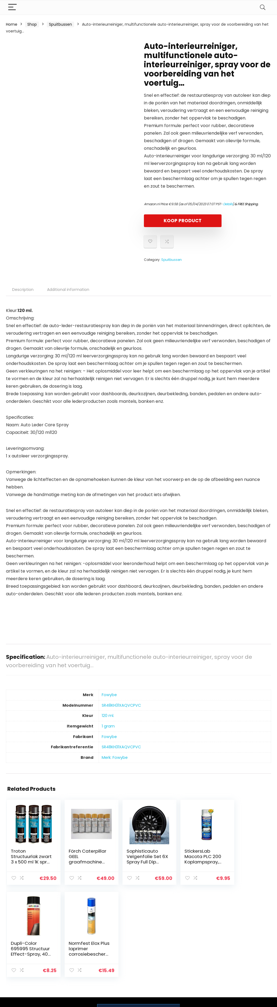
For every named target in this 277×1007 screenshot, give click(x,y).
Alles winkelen (201, 940)
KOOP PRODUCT (175, 220)
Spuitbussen (60, 24)
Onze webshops (203, 955)
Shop (32, 24)
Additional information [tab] (68, 289)
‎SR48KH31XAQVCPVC (121, 705)
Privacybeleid (243, 932)
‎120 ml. (108, 715)
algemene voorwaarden (243, 942)
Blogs (193, 947)
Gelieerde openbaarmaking (247, 955)
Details (228, 204)
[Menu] (12, 7)
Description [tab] (23, 289)
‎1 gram (108, 726)
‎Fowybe (109, 694)
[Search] (262, 7)
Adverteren (198, 962)
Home (11, 24)
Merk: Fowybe (115, 757)
